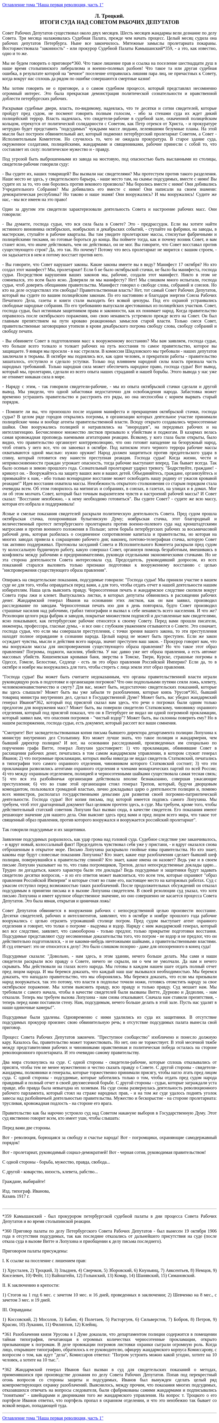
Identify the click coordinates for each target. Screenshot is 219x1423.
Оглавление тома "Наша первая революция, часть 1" (53, 4)
